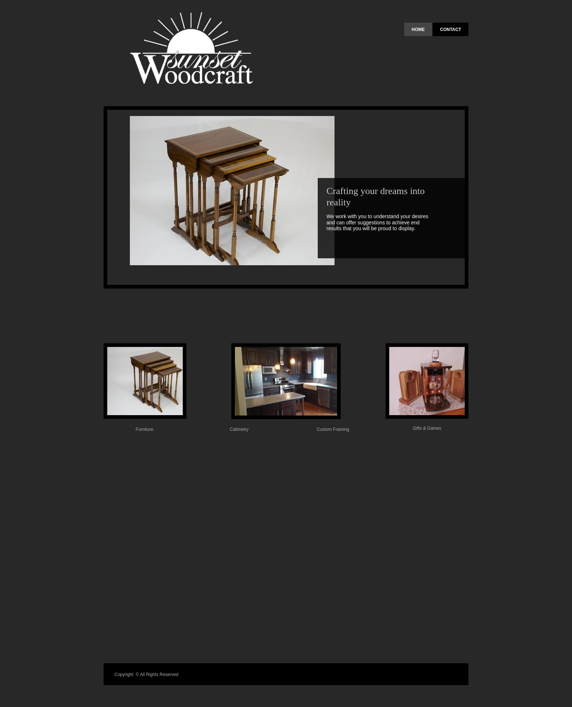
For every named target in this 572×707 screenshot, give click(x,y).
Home (418, 29)
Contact (450, 29)
